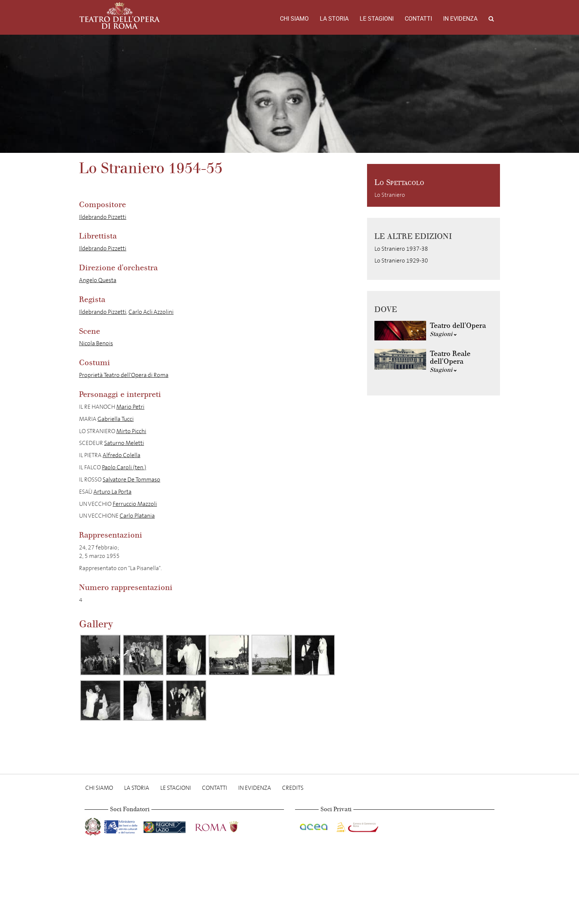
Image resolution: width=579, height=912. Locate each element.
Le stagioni (377, 18)
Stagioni (443, 333)
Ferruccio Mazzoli (135, 504)
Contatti (418, 18)
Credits (293, 788)
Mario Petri (130, 407)
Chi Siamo (294, 18)
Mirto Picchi (131, 431)
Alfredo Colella (121, 455)
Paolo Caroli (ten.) (124, 467)
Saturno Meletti (124, 443)
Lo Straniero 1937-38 (401, 249)
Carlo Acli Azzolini (151, 312)
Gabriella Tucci (115, 419)
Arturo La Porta (112, 492)
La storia (334, 18)
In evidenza (460, 18)
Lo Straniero (389, 195)
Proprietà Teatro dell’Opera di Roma (123, 375)
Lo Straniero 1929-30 (401, 260)
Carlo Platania (137, 516)
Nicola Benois (96, 343)
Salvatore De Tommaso (131, 479)
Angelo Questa (97, 280)
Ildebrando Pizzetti (102, 217)
